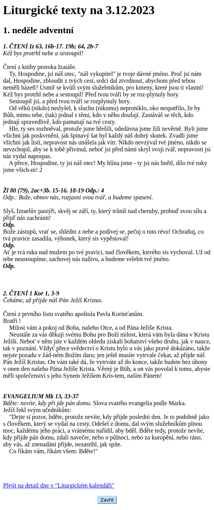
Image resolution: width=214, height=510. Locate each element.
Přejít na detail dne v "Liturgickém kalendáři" (58, 485)
